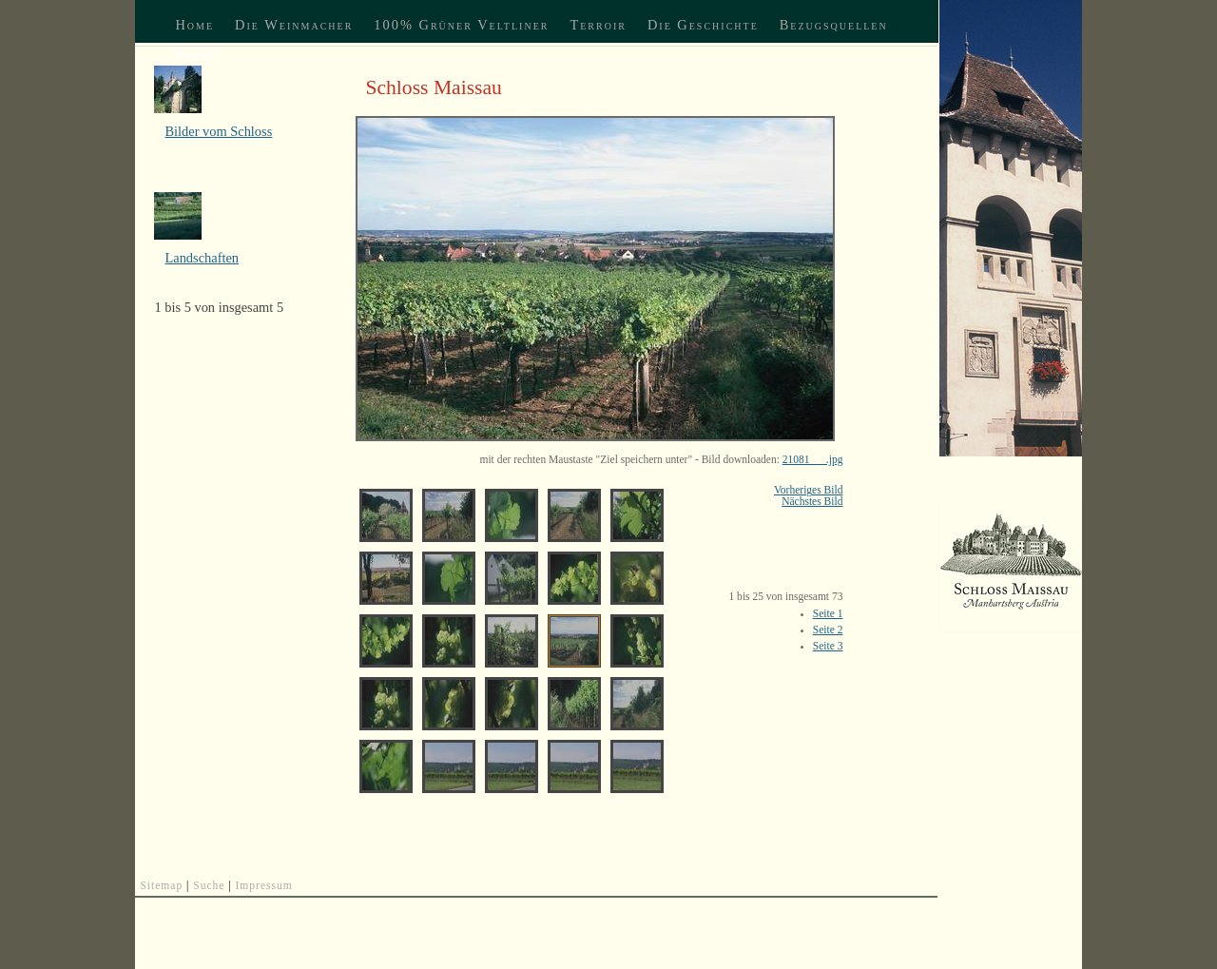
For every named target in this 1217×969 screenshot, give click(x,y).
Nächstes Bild (812, 501)
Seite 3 (828, 645)
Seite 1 (828, 613)
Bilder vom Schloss (218, 131)
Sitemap (161, 885)
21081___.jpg (812, 459)
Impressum (264, 885)
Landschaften (201, 257)
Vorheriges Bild (808, 489)
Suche (208, 885)
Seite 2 (828, 629)
